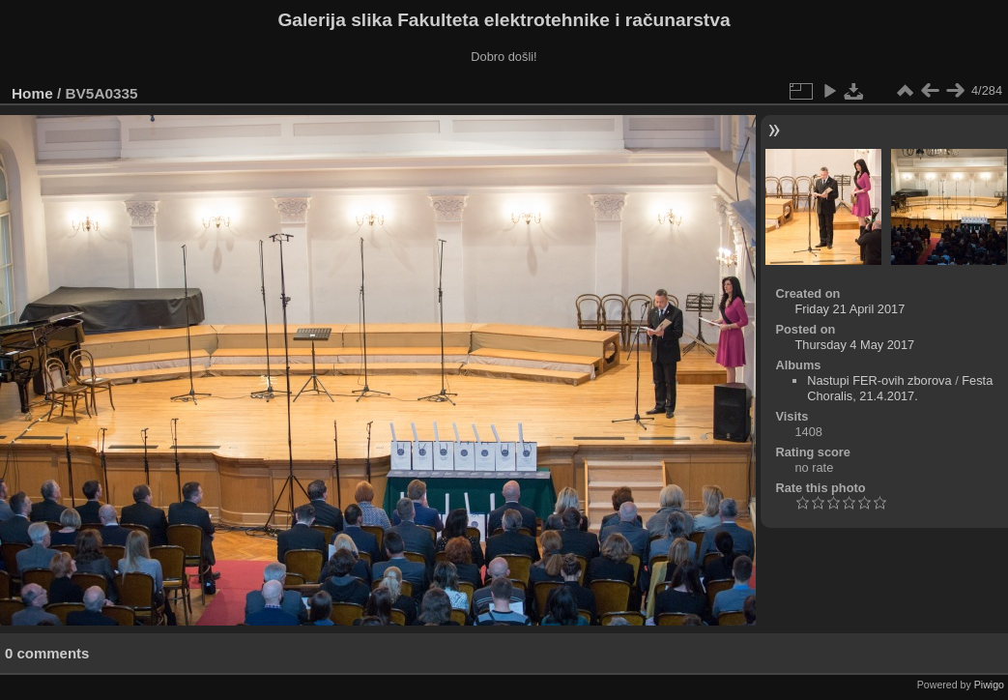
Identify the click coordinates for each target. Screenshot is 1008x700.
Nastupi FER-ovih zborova (879, 380)
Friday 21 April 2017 (849, 309)
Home (32, 93)
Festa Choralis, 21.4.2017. (900, 388)
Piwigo (989, 684)
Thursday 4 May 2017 (854, 344)
